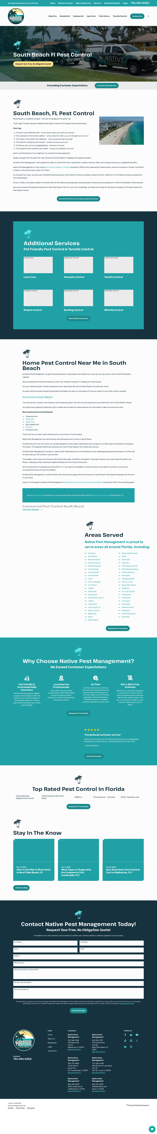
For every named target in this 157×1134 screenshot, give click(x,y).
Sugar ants (30, 425)
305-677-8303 (97, 1084)
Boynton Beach (94, 560)
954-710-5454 (73, 1063)
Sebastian (126, 588)
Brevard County (94, 563)
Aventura (92, 553)
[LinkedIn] (125, 1046)
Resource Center (65, 3)
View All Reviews (97, 756)
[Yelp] (131, 1046)
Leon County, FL (94, 607)
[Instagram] (131, 1041)
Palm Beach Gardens (130, 569)
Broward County (94, 566)
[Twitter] (137, 1041)
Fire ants (29, 430)
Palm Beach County (129, 566)
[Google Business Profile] (131, 1035)
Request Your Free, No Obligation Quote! (33, 64)
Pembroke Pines (128, 572)
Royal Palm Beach (129, 585)
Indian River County (96, 598)
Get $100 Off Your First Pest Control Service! (78, 199)
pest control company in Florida (56, 167)
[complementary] (142, 1122)
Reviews (97, 3)
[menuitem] (10, 1108)
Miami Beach (93, 620)
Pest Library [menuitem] (104, 16)
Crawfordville (93, 572)
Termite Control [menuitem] (120, 16)
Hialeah (91, 588)
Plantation (126, 576)
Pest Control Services (78, 318)
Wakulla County (128, 607)
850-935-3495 (73, 1084)
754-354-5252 (140, 3)
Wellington (126, 611)
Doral (90, 579)
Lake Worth (92, 604)
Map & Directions (74, 1050)
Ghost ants (30, 422)
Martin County (93, 611)
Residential (52, 1043)
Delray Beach (93, 576)
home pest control (101, 499)
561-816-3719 (97, 1040)
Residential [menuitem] (65, 16)
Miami (90, 617)
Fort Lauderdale (94, 582)
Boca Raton (92, 556)
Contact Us (137, 16)
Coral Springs (93, 569)
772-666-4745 (98, 1063)
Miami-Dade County (130, 553)
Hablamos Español (112, 3)
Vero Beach (126, 598)
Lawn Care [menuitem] (91, 16)
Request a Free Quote (118, 628)
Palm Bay (125, 563)
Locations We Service (106, 85)
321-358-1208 (73, 1040)
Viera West (126, 604)
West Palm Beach (129, 614)
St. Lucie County (128, 591)
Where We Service (83, 3)
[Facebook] (125, 1035)
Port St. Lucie (127, 582)
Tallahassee (126, 595)
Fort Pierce (92, 585)
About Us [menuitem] (53, 16)
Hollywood (92, 591)
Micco (124, 556)
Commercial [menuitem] (78, 16)
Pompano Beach (128, 579)
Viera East (126, 601)
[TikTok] (125, 1041)
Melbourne (92, 614)
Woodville (125, 617)
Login (125, 3)
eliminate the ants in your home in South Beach (84, 486)
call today (38, 499)
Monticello (126, 560)
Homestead (92, 595)
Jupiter (91, 601)
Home (52, 3)
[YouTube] (137, 1035)
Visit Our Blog (21, 888)
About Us (51, 1039)
